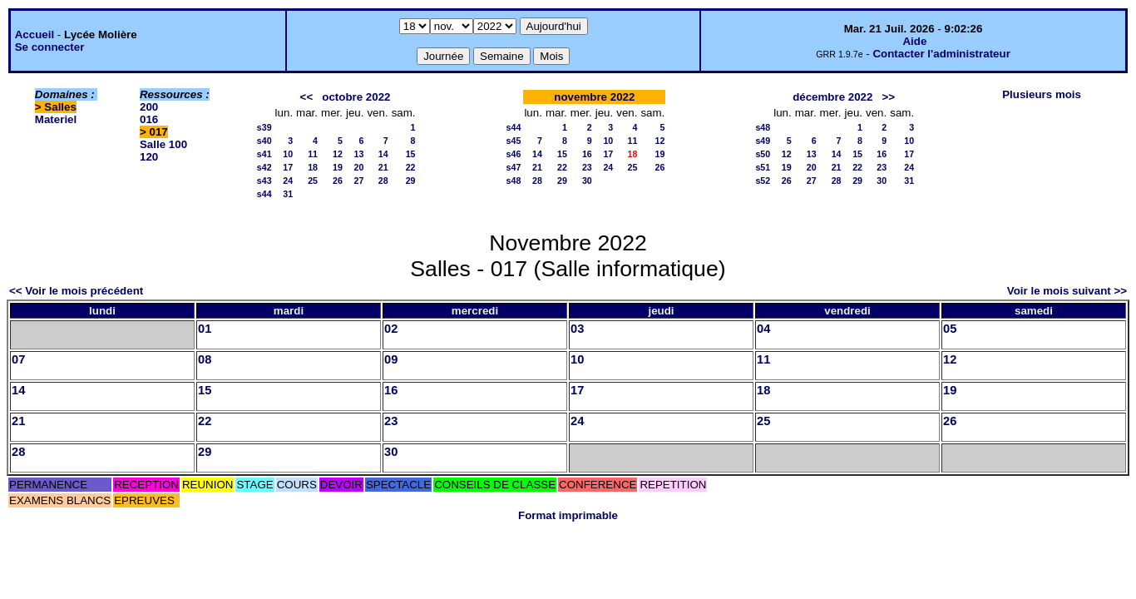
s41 (264, 154)
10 (288, 154)
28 (383, 181)
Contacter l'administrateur (941, 53)
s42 (264, 167)
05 (949, 328)
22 (411, 167)
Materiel (56, 119)
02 (391, 328)
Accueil (34, 34)
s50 (762, 154)
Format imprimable (568, 515)
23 (587, 167)
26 (338, 181)
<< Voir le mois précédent (76, 291)
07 (18, 359)
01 (204, 328)
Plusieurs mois (1041, 94)
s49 (762, 141)
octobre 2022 (356, 97)
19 (338, 167)
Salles (60, 107)
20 (359, 167)
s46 (513, 154)
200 (149, 107)
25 (313, 181)
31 (288, 194)
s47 (513, 167)
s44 (264, 194)
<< (307, 97)
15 (411, 154)
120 (149, 157)
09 (391, 359)
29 (411, 181)
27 (359, 181)
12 (338, 154)
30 (587, 181)
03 (577, 328)
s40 (264, 141)
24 (288, 181)
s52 (762, 181)
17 (288, 167)
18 (313, 167)
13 (359, 154)
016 (149, 119)
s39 (264, 127)
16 (587, 154)
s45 (513, 141)
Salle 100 (163, 144)
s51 (762, 167)
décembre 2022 (832, 97)
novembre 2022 (594, 97)
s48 (513, 181)
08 (204, 359)
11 (313, 154)
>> (889, 97)
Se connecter (50, 47)
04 (763, 328)
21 (383, 167)
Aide (914, 41)
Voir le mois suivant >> (1067, 291)
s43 (264, 181)
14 (383, 154)
